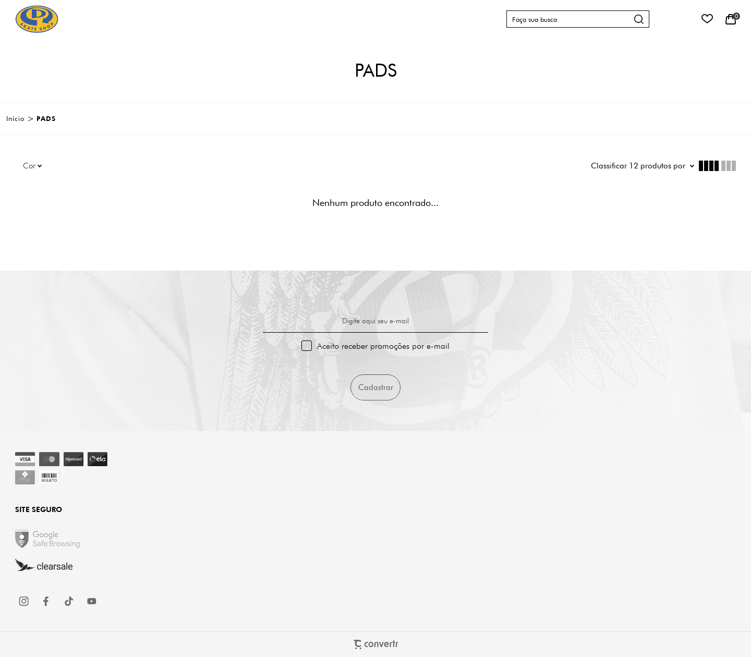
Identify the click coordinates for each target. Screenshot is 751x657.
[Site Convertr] (375, 644)
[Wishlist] (707, 19)
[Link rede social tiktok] (69, 601)
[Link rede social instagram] (24, 601)
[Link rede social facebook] (47, 601)
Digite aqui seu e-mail (375, 321)
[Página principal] (36, 19)
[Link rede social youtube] (91, 601)
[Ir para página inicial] (15, 118)
